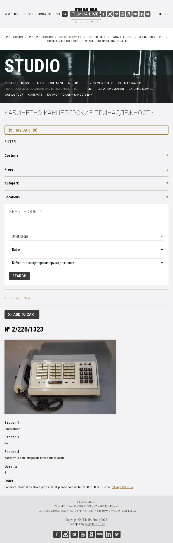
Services (29, 14)
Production (14, 37)
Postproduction (41, 37)
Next (27, 298)
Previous (13, 298)
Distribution (96, 37)
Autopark (12, 183)
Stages (38, 83)
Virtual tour (14, 94)
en (166, 14)
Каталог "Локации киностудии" (70, 94)
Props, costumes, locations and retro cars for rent (43, 88)
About (18, 14)
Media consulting (151, 37)
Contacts (44, 14)
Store (57, 14)
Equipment (55, 83)
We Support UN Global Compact (107, 41)
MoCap (73, 83)
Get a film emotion (111, 88)
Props (9, 169)
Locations (12, 197)
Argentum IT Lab (95, 524)
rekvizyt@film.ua (122, 487)
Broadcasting (122, 37)
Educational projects (62, 41)
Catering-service (141, 88)
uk (160, 14)
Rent (89, 88)
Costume (11, 155)
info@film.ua (127, 510)
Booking (10, 83)
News (8, 14)
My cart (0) (26, 130)
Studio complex (70, 37)
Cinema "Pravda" (129, 83)
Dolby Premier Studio (98, 83)
